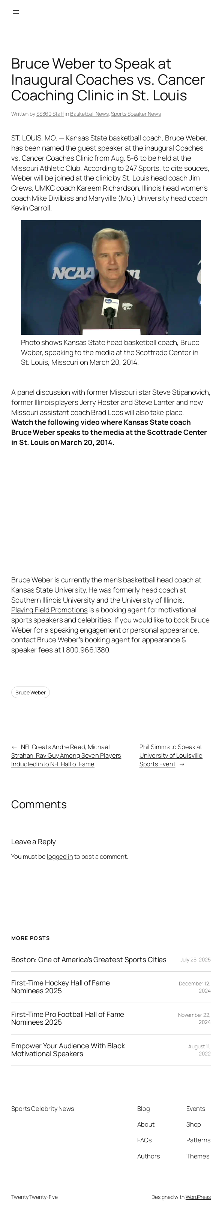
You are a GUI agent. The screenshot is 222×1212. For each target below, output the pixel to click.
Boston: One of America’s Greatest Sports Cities (88, 960)
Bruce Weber (30, 692)
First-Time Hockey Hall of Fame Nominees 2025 (60, 987)
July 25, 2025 (195, 959)
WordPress (198, 1196)
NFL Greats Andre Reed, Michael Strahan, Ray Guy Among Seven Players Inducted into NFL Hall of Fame (66, 755)
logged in (60, 856)
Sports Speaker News (135, 113)
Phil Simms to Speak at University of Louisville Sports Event (171, 755)
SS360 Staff (50, 113)
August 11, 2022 (199, 1050)
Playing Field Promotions (49, 610)
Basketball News (89, 113)
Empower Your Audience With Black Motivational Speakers (68, 1050)
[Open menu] (15, 11)
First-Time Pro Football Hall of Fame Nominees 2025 (67, 1018)
